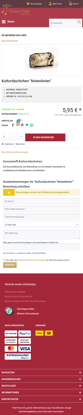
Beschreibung (8, 152)
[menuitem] (36, 4)
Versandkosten (58, 408)
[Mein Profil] (57, 4)
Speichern (10, 265)
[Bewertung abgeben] (41, 224)
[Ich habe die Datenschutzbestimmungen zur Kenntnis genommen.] (4, 260)
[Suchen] (79, 22)
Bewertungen (21, 152)
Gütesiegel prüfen (25, 309)
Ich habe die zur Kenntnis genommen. (38, 260)
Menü (8, 21)
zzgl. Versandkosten (72, 115)
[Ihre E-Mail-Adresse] (41, 209)
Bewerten (19, 144)
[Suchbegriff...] (65, 23)
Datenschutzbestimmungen (31, 260)
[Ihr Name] (41, 201)
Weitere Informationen (28, 313)
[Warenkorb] (76, 4)
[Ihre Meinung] (41, 234)
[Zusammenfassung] (41, 217)
